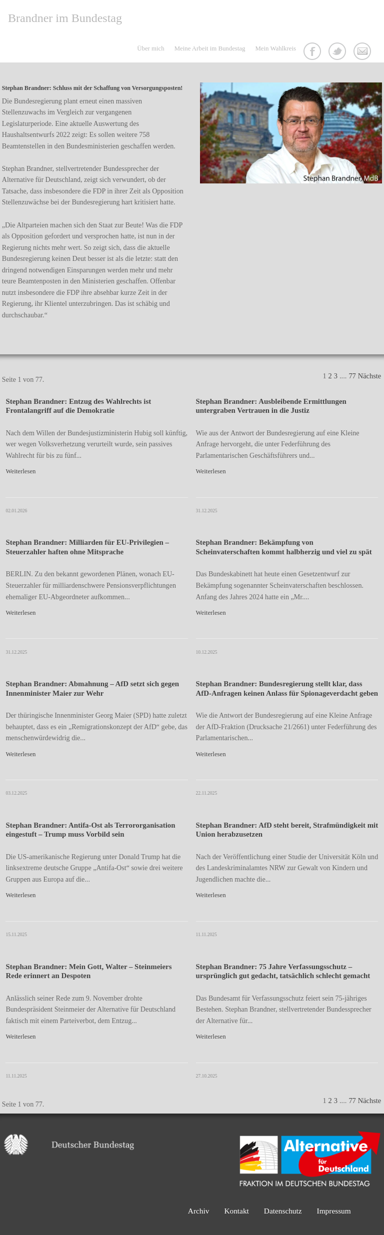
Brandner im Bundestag (65, 17)
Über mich (150, 48)
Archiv (199, 1211)
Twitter (338, 52)
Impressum (334, 1211)
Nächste (369, 376)
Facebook (314, 52)
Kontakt (364, 52)
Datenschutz (283, 1211)
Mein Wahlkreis (275, 48)
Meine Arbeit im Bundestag (210, 48)
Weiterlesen (21, 471)
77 (352, 376)
